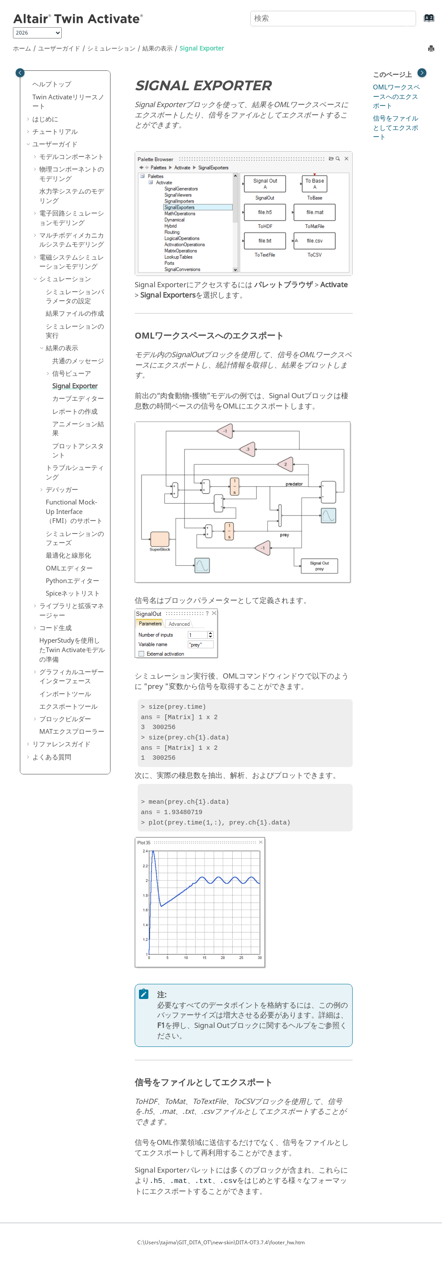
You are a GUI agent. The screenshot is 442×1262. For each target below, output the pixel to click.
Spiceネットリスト (73, 593)
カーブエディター (78, 398)
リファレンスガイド (61, 744)
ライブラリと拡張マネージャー (71, 610)
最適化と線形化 (68, 555)
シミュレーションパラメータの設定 (75, 296)
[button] (28, 84)
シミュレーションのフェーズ (75, 538)
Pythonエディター (72, 581)
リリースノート (68, 101)
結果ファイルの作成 (75, 313)
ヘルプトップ (51, 84)
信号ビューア (71, 373)
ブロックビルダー (65, 719)
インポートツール (65, 694)
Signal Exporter (202, 48)
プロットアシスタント (78, 450)
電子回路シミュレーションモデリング (71, 218)
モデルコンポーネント (71, 157)
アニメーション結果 (78, 428)
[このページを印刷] (432, 49)
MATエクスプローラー (71, 731)
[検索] (400, 18)
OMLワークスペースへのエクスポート (396, 96)
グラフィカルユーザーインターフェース (71, 676)
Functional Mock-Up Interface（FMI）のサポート (74, 512)
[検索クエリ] (333, 18)
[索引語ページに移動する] (420, 22)
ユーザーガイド (59, 48)
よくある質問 (51, 757)
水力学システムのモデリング (71, 196)
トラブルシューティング (75, 472)
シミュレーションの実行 (75, 331)
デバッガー (62, 490)
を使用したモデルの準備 (72, 650)
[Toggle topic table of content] (421, 72)
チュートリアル (55, 131)
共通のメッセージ (78, 361)
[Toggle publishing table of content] (20, 72)
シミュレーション (111, 48)
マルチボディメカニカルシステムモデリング (71, 240)
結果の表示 (157, 48)
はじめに (45, 119)
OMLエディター (69, 568)
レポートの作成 (75, 411)
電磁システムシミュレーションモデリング (71, 262)
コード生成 (55, 628)
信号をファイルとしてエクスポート (395, 128)
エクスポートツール (68, 706)
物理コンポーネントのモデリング (71, 174)
